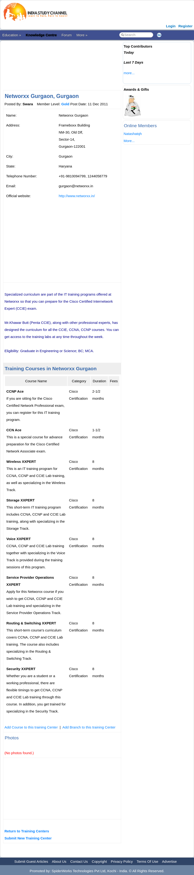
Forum (67, 35)
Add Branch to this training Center (89, 727)
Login (171, 26)
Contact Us (79, 861)
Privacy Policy (122, 861)
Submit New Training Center (28, 838)
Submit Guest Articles (31, 861)
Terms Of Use (147, 861)
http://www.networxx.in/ (77, 196)
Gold (65, 104)
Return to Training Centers (26, 831)
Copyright (99, 861)
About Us (59, 861)
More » (81, 35)
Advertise (169, 861)
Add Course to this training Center (31, 727)
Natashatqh (133, 134)
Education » (11, 35)
